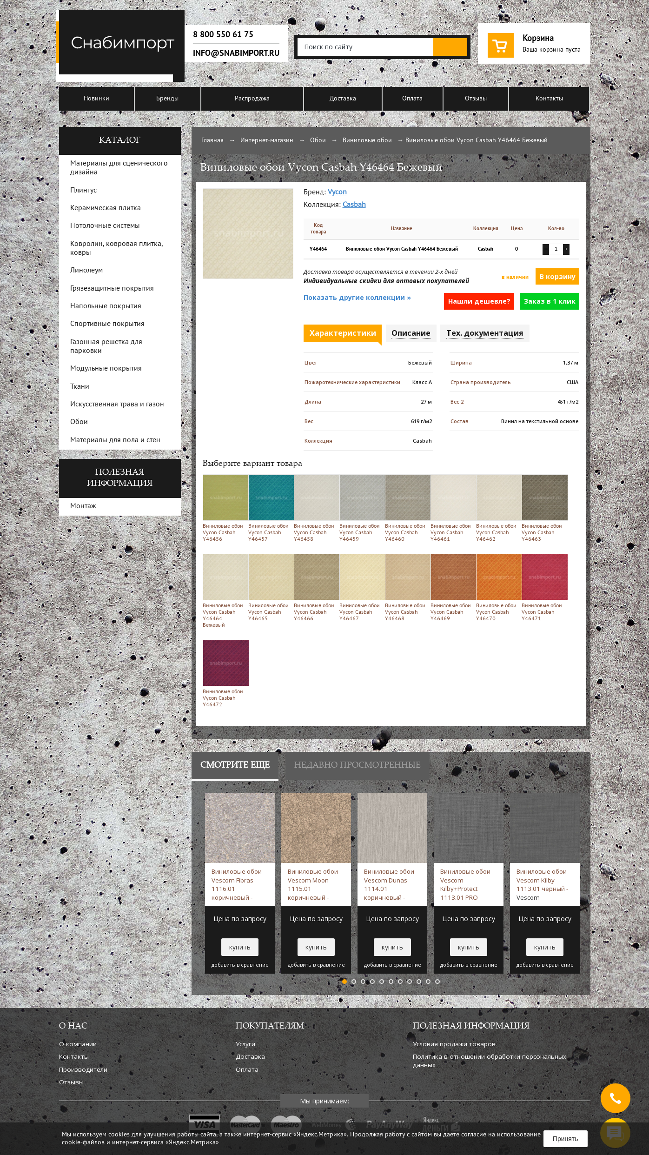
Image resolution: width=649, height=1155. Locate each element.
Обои (318, 141)
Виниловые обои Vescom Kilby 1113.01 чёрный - (542, 884)
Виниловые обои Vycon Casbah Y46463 (543, 508)
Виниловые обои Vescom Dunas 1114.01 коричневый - (389, 884)
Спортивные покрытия (107, 324)
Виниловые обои (367, 141)
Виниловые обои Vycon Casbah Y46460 (406, 508)
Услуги (245, 1044)
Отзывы (476, 99)
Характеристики (343, 333)
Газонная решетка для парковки (106, 346)
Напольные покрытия (105, 306)
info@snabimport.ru (236, 53)
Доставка (343, 99)
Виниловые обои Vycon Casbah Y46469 (451, 587)
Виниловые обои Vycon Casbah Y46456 (224, 508)
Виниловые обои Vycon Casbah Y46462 (497, 508)
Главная (212, 141)
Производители (83, 1069)
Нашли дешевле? (479, 301)
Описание (410, 333)
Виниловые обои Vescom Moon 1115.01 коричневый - (313, 884)
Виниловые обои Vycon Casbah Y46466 (315, 587)
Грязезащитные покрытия (112, 288)
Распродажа (252, 99)
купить (240, 947)
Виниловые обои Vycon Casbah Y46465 (269, 587)
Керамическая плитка (105, 208)
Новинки (96, 99)
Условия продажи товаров (454, 1044)
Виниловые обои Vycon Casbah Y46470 (497, 587)
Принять (565, 1138)
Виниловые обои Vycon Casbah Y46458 (315, 508)
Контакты (549, 99)
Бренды (167, 99)
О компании (78, 1044)
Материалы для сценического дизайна (119, 168)
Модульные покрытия (106, 368)
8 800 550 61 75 (223, 34)
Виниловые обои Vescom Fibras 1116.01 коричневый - (237, 884)
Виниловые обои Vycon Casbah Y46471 (543, 587)
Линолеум (86, 270)
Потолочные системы (105, 226)
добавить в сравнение (240, 965)
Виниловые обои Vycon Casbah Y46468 (406, 587)
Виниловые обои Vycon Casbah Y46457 (269, 508)
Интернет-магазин (266, 141)
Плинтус (83, 190)
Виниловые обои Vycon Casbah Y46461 (451, 508)
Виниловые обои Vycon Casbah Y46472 (224, 673)
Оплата (412, 99)
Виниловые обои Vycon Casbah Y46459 (360, 508)
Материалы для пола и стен (115, 440)
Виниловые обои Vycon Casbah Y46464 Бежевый (224, 591)
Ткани (79, 387)
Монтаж (83, 506)
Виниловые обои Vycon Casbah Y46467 (360, 587)
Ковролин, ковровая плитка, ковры (116, 248)
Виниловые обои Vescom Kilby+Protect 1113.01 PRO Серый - (465, 884)
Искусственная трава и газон (117, 404)
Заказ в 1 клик (550, 301)
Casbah (354, 205)
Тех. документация (484, 333)
